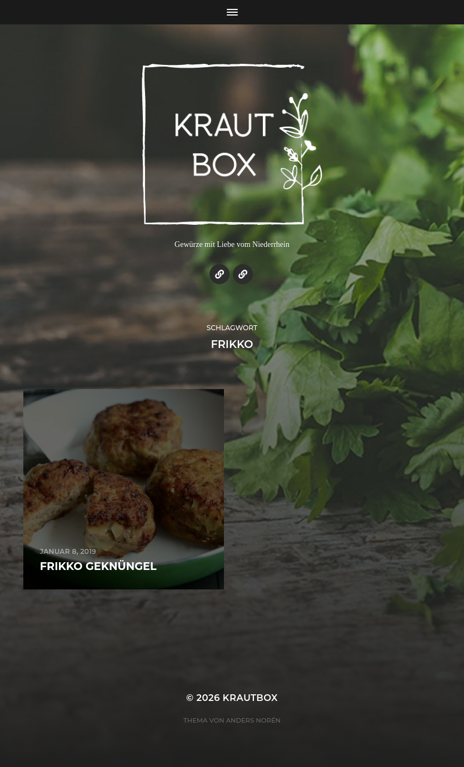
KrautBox (250, 697)
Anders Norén (253, 720)
